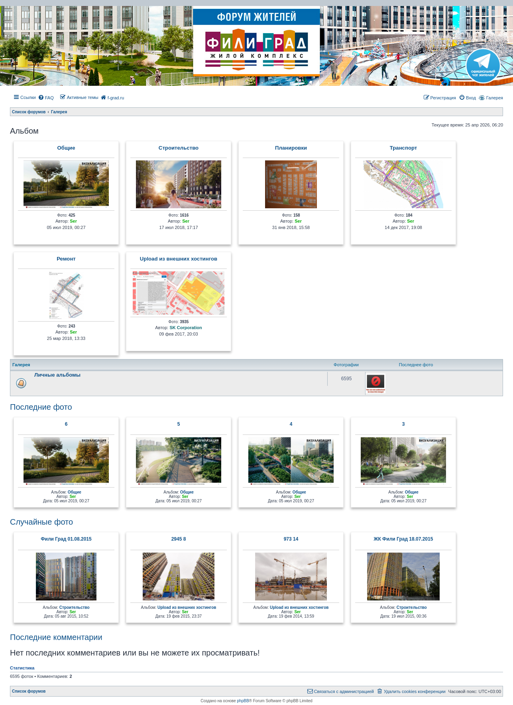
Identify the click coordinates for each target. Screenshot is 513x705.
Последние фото (41, 407)
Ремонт (66, 259)
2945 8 (178, 539)
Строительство (179, 148)
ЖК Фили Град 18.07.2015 (403, 539)
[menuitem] (46, 98)
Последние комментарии (56, 637)
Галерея (494, 97)
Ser (73, 221)
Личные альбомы (57, 375)
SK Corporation (185, 327)
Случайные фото (41, 521)
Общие (66, 148)
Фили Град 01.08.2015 (66, 539)
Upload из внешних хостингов (178, 259)
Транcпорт (403, 148)
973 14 (291, 539)
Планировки (291, 148)
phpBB (243, 701)
